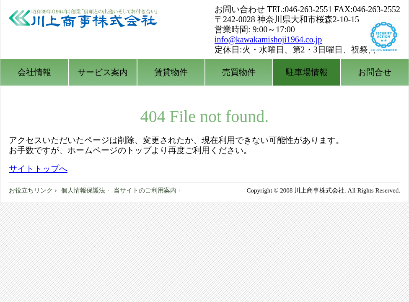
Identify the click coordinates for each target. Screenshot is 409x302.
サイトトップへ (38, 168)
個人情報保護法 (83, 190)
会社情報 (34, 72)
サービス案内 (103, 72)
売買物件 (239, 72)
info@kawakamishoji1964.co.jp (268, 39)
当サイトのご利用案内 (145, 190)
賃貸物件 (171, 72)
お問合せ (374, 72)
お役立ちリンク (31, 190)
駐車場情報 (307, 72)
